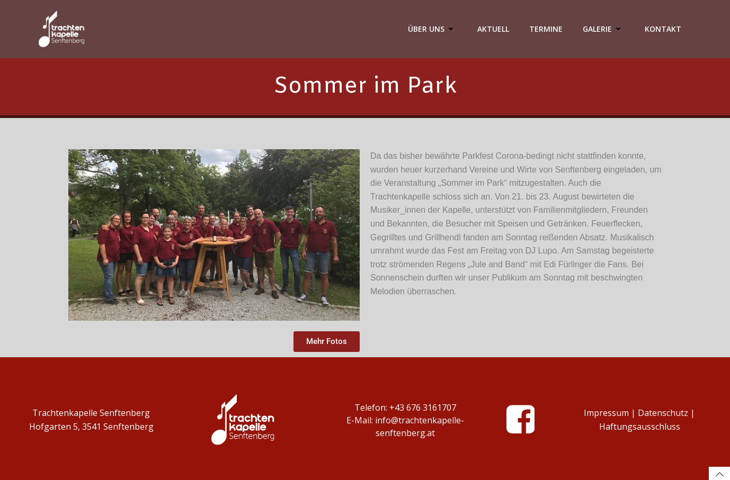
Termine (546, 29)
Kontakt (663, 29)
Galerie (604, 29)
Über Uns (432, 29)
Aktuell (493, 29)
